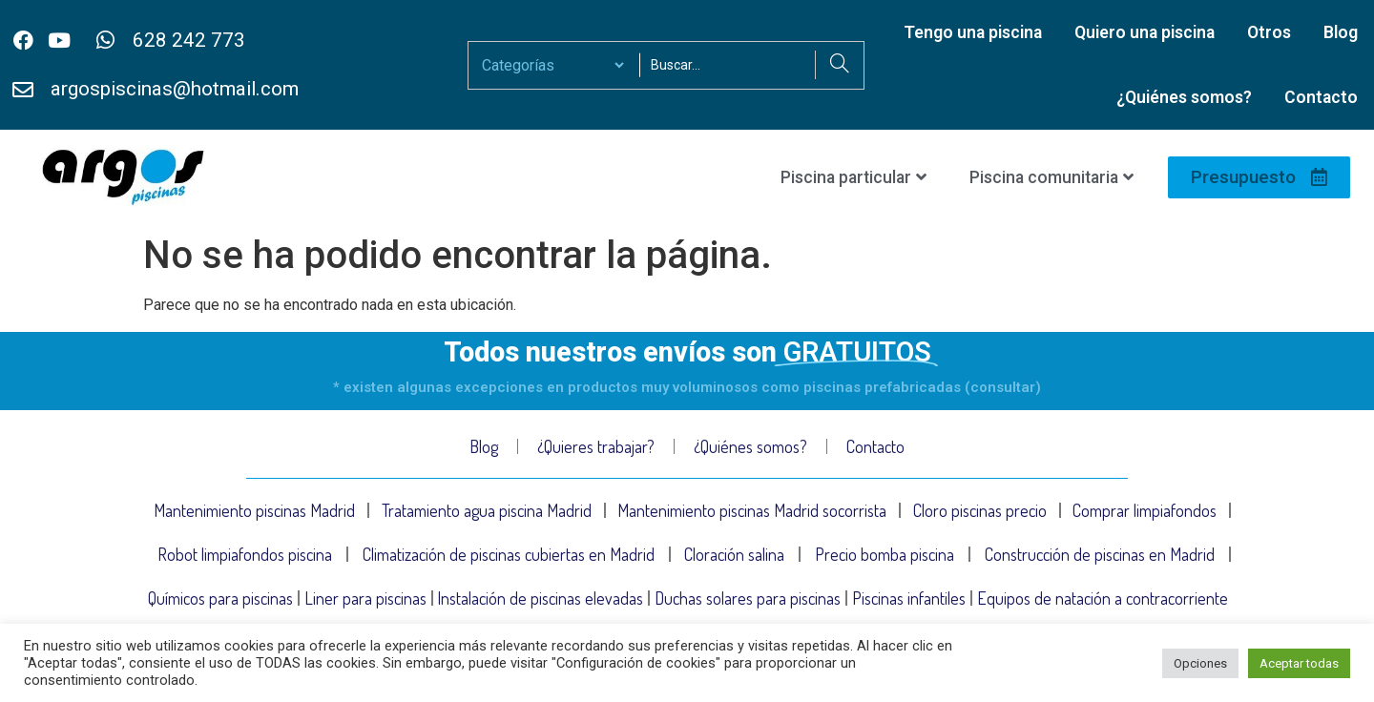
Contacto (1321, 97)
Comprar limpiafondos (1144, 510)
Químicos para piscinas (220, 598)
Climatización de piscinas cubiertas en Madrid (509, 554)
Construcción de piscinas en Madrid (1100, 554)
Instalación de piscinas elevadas (540, 598)
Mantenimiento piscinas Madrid (254, 510)
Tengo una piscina (973, 32)
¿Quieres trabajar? (596, 446)
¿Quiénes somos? (1184, 97)
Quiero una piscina (1144, 32)
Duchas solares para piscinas (748, 598)
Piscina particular (853, 177)
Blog (1340, 32)
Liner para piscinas (365, 598)
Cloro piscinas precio (980, 510)
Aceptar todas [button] (1299, 663)
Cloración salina (734, 554)
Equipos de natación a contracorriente (1102, 598)
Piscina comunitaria (1051, 177)
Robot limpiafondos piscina (244, 554)
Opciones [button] (1200, 663)
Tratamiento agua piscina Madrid (487, 510)
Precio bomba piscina (884, 554)
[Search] (839, 65)
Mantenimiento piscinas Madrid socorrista (751, 510)
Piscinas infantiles (909, 598)
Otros (1269, 32)
